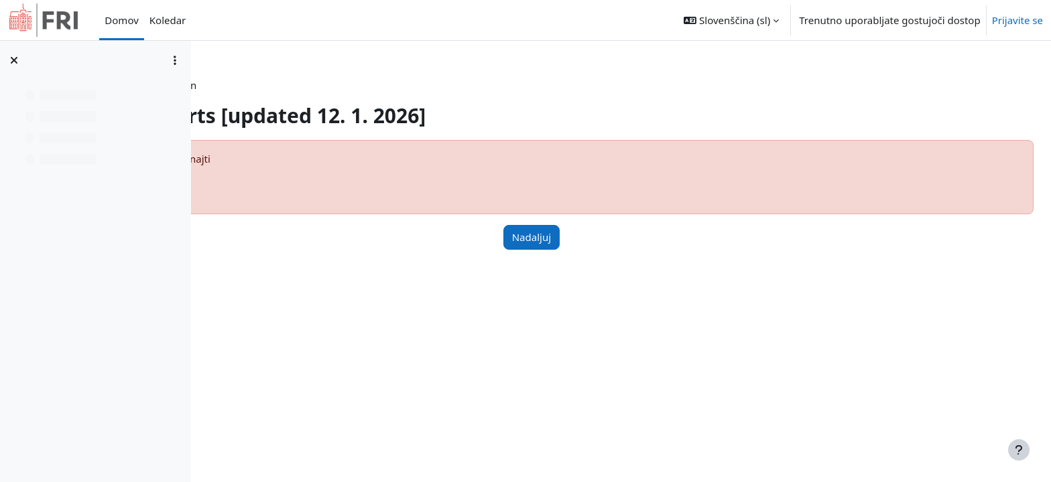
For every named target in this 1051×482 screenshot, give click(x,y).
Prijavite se (1017, 20)
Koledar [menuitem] (167, 20)
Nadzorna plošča (276, 85)
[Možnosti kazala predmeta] (175, 60)
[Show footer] (1019, 450)
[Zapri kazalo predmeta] (14, 60)
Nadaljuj (610, 237)
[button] (731, 20)
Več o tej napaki (268, 184)
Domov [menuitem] (121, 20)
